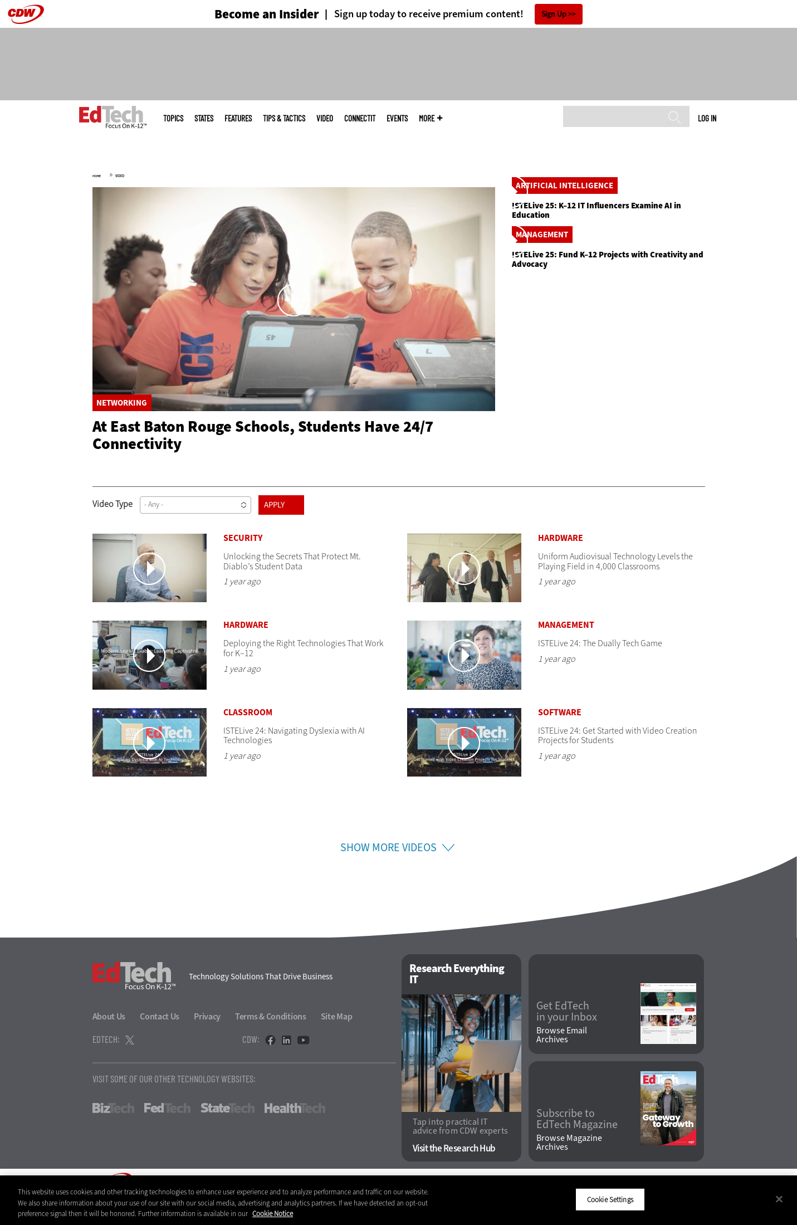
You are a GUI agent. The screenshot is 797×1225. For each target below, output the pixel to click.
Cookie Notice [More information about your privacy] (272, 1213)
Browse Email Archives (561, 1053)
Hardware (560, 555)
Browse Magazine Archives (569, 1160)
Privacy (207, 1033)
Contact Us (159, 1033)
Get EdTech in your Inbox (566, 1029)
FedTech (167, 1125)
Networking (121, 402)
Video (324, 118)
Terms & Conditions (270, 1033)
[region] (398, 1200)
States (203, 118)
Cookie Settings (610, 1199)
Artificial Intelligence (564, 286)
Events (397, 118)
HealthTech (295, 1125)
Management (542, 436)
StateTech (228, 1125)
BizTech (113, 1125)
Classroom (247, 729)
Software (559, 729)
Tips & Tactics (284, 118)
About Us (109, 1033)
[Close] (779, 1199)
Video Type (112, 521)
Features (238, 118)
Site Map (337, 1033)
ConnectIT (359, 118)
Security (242, 555)
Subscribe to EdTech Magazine (577, 1136)
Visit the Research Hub (454, 1165)
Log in (707, 118)
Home (96, 176)
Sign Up (553, 14)
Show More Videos (388, 864)
